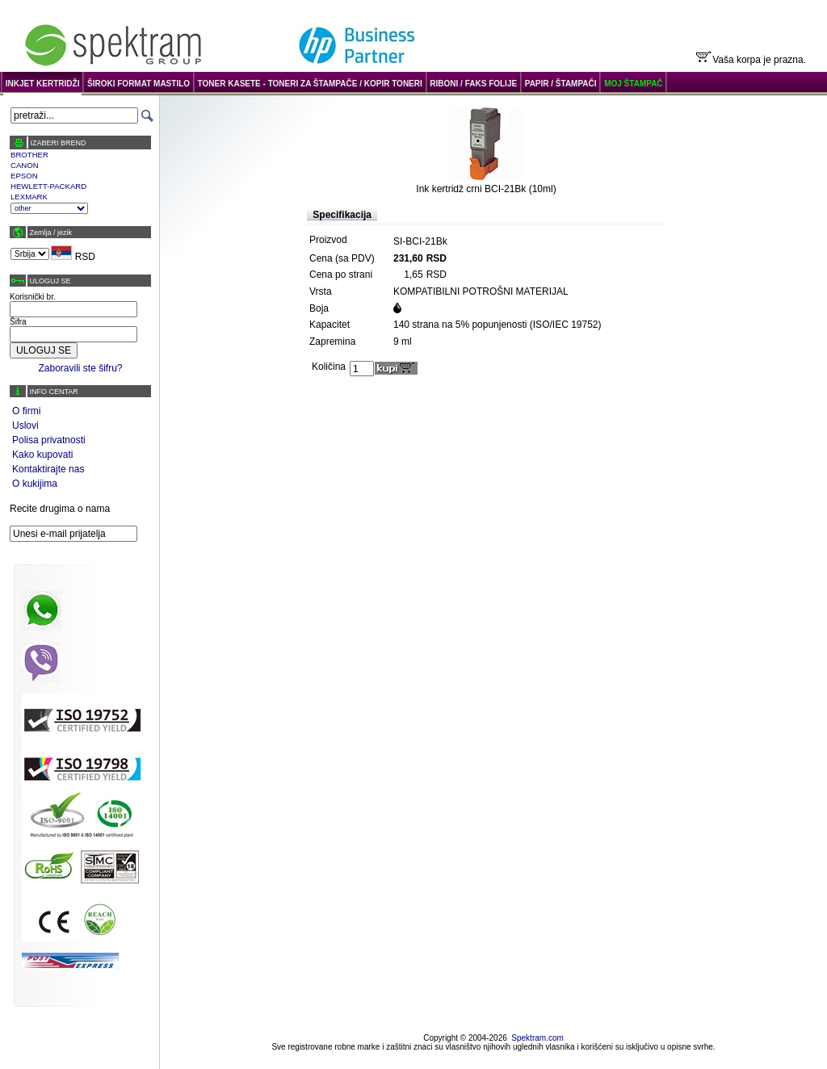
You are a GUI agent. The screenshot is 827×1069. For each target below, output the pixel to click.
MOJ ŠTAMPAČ (633, 83)
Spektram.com (537, 1037)
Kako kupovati (42, 454)
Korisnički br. (33, 296)
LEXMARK (29, 196)
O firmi (26, 411)
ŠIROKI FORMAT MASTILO (138, 83)
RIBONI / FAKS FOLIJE (473, 83)
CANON (24, 165)
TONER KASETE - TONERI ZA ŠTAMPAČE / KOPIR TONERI (310, 83)
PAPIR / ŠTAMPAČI (561, 83)
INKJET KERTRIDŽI (43, 83)
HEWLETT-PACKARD (48, 186)
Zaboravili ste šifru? (80, 368)
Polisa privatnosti (49, 440)
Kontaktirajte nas (48, 469)
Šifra (18, 321)
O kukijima (34, 483)
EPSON (24, 175)
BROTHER (29, 154)
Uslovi (25, 425)
